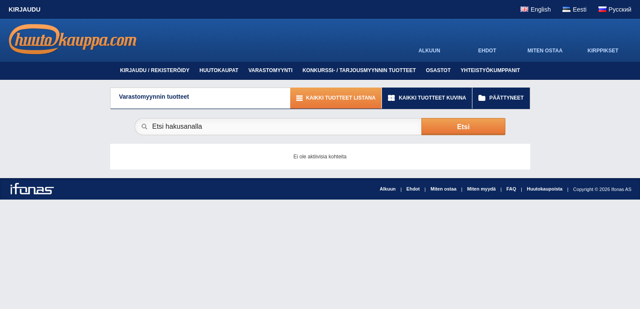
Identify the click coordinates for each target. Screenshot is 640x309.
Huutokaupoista (544, 188)
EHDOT (487, 51)
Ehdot (413, 188)
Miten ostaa (443, 188)
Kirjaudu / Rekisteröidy (154, 70)
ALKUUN (429, 51)
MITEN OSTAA (545, 51)
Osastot (438, 70)
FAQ (511, 188)
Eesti (579, 9)
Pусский (620, 9)
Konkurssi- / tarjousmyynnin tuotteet (359, 70)
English (541, 9)
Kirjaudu (24, 9)
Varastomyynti (270, 70)
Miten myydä (481, 188)
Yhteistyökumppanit (490, 70)
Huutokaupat (218, 70)
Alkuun (388, 188)
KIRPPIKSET (602, 51)
